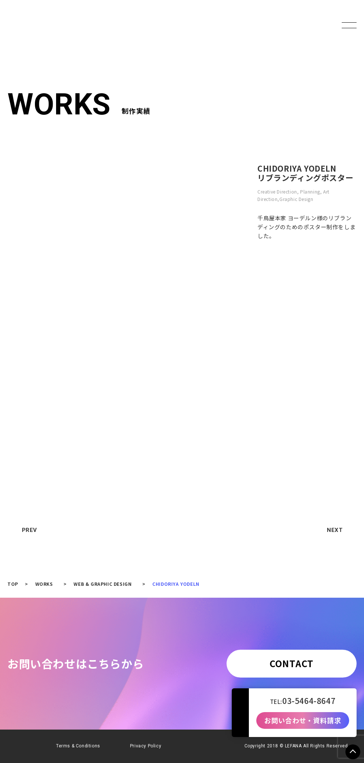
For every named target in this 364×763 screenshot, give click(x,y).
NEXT (338, 530)
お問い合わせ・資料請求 (302, 720)
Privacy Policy (145, 746)
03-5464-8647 (308, 700)
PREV (26, 530)
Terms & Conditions (78, 746)
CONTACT (291, 663)
